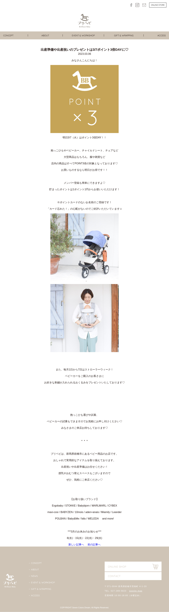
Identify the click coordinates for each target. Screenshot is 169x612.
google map (135, 591)
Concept (36, 563)
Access (35, 595)
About (35, 569)
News (34, 576)
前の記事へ (94, 544)
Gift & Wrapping (41, 589)
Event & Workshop (43, 582)
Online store (158, 5)
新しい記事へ (76, 544)
